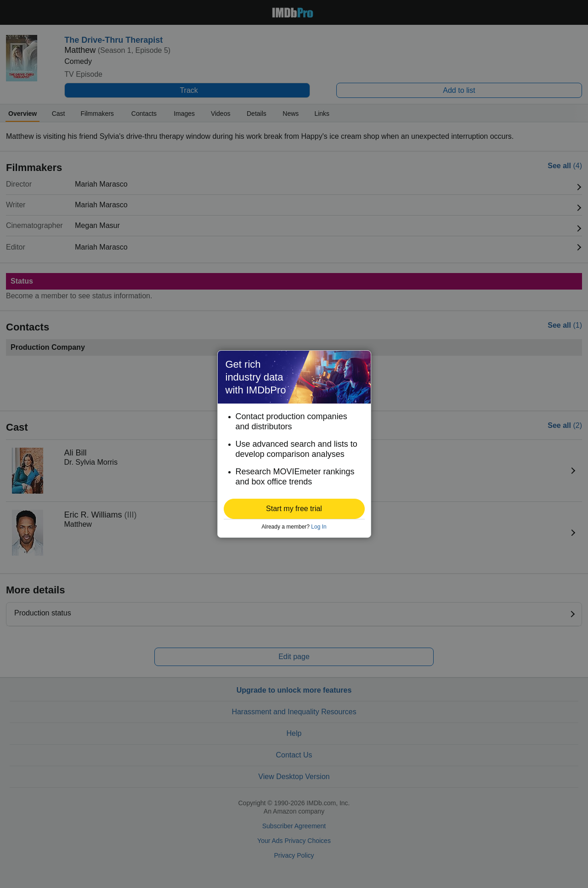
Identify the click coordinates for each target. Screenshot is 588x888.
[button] (294, 508)
